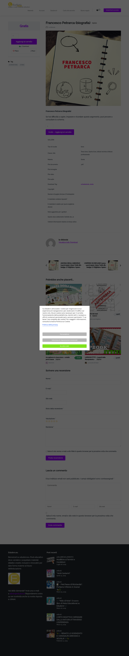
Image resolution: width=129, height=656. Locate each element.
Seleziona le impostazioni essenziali (64, 340)
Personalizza (64, 334)
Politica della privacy (50, 325)
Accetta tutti (64, 346)
